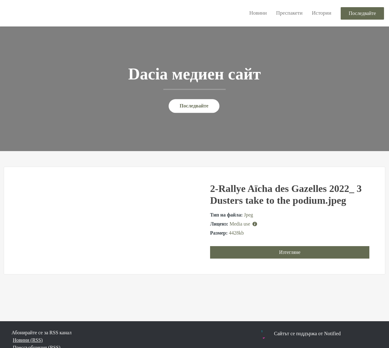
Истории (321, 13)
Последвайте (362, 13)
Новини (258, 13)
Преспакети (289, 13)
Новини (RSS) (28, 340)
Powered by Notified (287, 334)
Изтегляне (289, 252)
